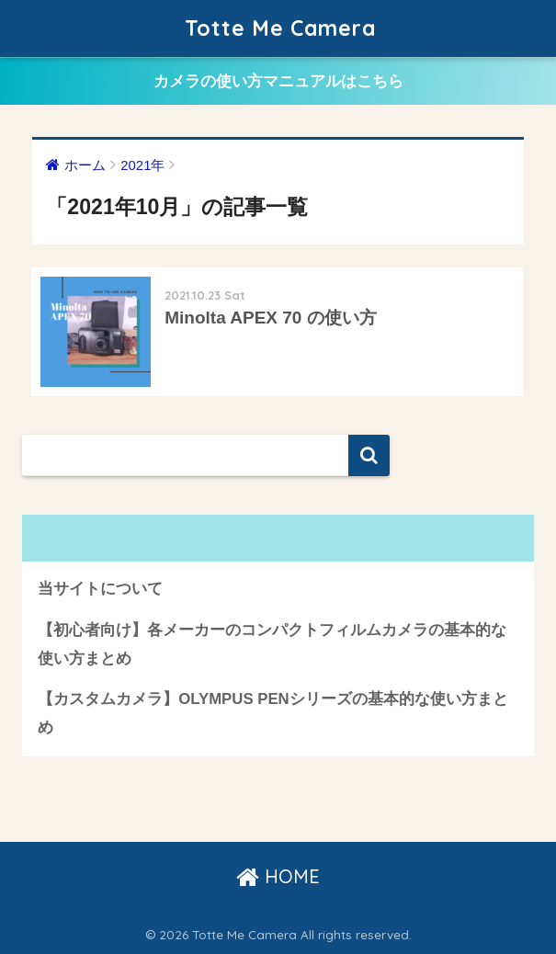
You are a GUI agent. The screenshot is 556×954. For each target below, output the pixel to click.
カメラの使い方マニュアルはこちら (278, 81)
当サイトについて (100, 588)
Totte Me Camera (280, 28)
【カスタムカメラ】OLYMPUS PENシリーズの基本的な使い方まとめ (273, 713)
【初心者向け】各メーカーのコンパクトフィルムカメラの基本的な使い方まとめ (272, 644)
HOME (278, 876)
